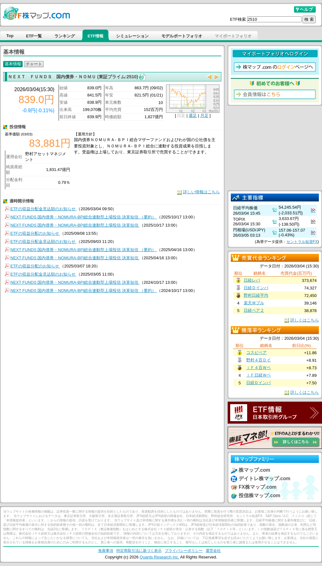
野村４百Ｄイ (258, 360)
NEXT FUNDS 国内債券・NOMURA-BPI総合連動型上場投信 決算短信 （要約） (83, 217)
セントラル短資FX (302, 241)
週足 (193, 115)
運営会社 (213, 550)
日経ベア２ (254, 310)
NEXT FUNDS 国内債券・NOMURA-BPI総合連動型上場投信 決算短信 (75, 225)
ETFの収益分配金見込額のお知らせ (43, 208)
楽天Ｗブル (254, 302)
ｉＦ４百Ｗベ (258, 367)
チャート (34, 64)
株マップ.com (254, 470)
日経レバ (252, 280)
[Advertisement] (275, 148)
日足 (181, 115)
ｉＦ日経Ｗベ (258, 375)
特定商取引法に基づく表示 (139, 550)
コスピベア (256, 352)
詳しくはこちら (304, 320)
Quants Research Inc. (159, 557)
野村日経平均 (256, 295)
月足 (204, 115)
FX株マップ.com (257, 487)
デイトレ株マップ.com (264, 478)
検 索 (309, 19)
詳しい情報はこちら (201, 192)
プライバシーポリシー (184, 550)
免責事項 (105, 550)
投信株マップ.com (259, 495)
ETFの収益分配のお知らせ (35, 233)
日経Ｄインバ (256, 287)
